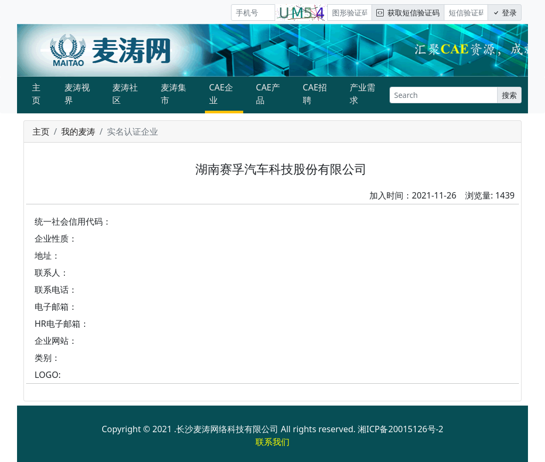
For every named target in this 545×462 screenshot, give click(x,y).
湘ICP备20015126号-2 (400, 429)
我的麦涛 (78, 131)
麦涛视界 (77, 93)
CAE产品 (268, 93)
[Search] (444, 95)
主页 (36, 93)
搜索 (509, 95)
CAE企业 (221, 93)
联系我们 (272, 442)
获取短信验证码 (408, 12)
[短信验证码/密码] (466, 12)
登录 (504, 12)
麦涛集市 (173, 93)
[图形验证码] (349, 12)
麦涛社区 (125, 93)
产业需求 (362, 93)
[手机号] (253, 12)
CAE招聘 (315, 93)
